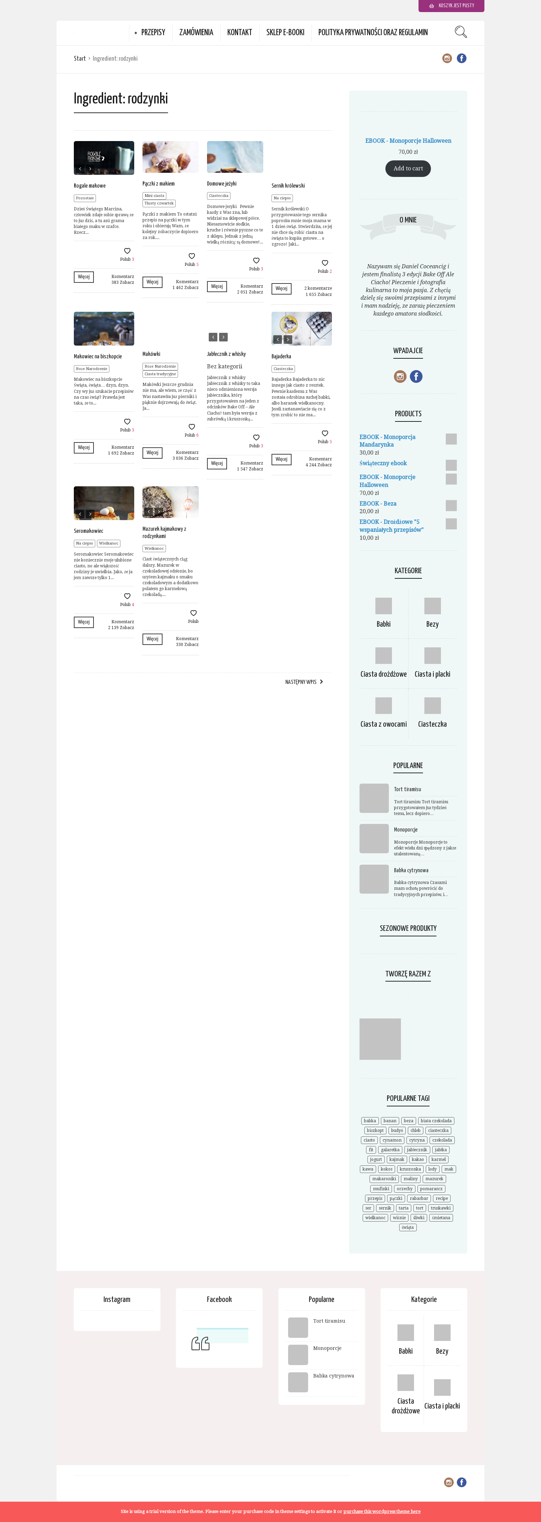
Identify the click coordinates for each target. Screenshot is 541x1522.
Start (80, 59)
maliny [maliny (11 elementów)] (411, 1178)
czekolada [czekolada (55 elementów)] (442, 1140)
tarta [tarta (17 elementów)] (404, 1208)
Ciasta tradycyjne (160, 374)
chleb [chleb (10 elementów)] (416, 1130)
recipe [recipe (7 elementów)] (442, 1198)
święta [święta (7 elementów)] (408, 1227)
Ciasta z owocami (384, 724)
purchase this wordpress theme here (382, 1511)
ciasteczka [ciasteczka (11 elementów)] (438, 1130)
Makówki (151, 354)
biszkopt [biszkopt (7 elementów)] (375, 1130)
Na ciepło (282, 198)
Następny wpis (300, 682)
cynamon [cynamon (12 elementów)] (392, 1140)
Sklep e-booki (285, 33)
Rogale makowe (90, 186)
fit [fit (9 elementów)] (371, 1149)
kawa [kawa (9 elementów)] (368, 1169)
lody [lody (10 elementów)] (433, 1169)
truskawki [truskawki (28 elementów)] (441, 1208)
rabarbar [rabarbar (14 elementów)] (419, 1198)
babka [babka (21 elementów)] (370, 1120)
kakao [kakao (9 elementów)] (418, 1159)
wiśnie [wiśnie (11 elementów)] (399, 1217)
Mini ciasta (154, 195)
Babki (384, 624)
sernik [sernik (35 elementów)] (385, 1208)
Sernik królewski (288, 186)
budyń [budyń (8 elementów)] (397, 1130)
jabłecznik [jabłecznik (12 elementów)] (417, 1149)
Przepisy (153, 33)
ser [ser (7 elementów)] (368, 1208)
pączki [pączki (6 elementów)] (396, 1198)
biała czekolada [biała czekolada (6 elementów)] (436, 1120)
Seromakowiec (88, 531)
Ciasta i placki (432, 674)
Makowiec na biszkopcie (98, 357)
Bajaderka (281, 357)
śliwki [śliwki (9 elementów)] (419, 1217)
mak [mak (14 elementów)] (448, 1169)
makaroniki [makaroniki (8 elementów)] (384, 1178)
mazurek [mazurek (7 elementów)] (434, 1178)
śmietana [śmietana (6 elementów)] (441, 1217)
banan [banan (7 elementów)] (390, 1120)
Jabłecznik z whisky (226, 354)
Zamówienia (196, 33)
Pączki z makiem (158, 184)
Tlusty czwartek (159, 203)
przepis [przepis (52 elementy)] (375, 1198)
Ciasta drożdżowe (384, 674)
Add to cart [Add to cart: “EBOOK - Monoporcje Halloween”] (408, 168)
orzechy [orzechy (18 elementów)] (405, 1188)
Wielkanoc (108, 543)
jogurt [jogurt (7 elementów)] (376, 1159)
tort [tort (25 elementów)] (419, 1208)
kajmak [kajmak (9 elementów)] (397, 1159)
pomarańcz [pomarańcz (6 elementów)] (431, 1188)
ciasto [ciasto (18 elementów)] (369, 1140)
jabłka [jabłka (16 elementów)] (441, 1149)
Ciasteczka (218, 195)
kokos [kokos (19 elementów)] (386, 1169)
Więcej (84, 276)
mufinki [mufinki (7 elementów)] (381, 1188)
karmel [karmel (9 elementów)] (439, 1159)
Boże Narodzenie (91, 369)
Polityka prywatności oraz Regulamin (373, 33)
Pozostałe (85, 198)
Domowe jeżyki (221, 184)
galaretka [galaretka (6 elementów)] (390, 1149)
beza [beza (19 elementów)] (408, 1120)
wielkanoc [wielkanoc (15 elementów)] (375, 1217)
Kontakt (239, 33)
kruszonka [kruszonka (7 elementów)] (410, 1169)
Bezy (432, 624)
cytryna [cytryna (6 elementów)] (417, 1140)
